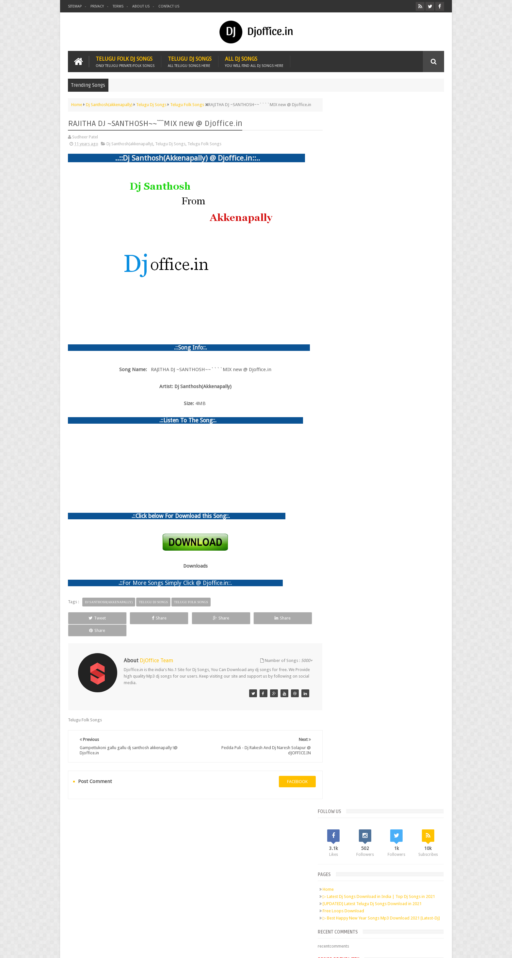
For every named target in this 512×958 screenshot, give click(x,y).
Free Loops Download (356, 206)
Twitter (116, 859)
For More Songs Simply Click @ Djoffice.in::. (177, 582)
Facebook (103, 859)
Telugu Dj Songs (190, 61)
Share (141, 617)
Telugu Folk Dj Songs (125, 61)
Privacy (97, 6)
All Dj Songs (254, 61)
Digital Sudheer (377, 947)
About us (141, 6)
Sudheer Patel (431, 947)
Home (341, 179)
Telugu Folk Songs (204, 143)
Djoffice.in (119, 947)
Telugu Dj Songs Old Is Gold (373, 282)
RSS (153, 859)
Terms (118, 6)
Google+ (128, 859)
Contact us (168, 6)
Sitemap (75, 6)
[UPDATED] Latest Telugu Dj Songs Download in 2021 (385, 198)
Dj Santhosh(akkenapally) (129, 143)
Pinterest (141, 859)
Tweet (91, 617)
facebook (290, 768)
